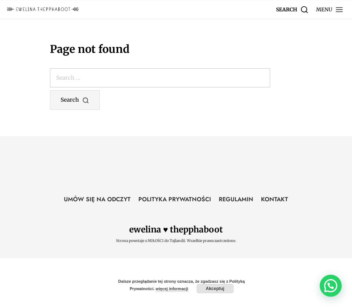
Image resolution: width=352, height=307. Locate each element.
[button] (329, 9)
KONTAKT (274, 199)
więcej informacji (172, 288)
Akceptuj (215, 288)
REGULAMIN (236, 199)
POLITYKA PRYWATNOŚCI (174, 199)
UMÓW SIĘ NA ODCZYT (97, 199)
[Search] (292, 9)
